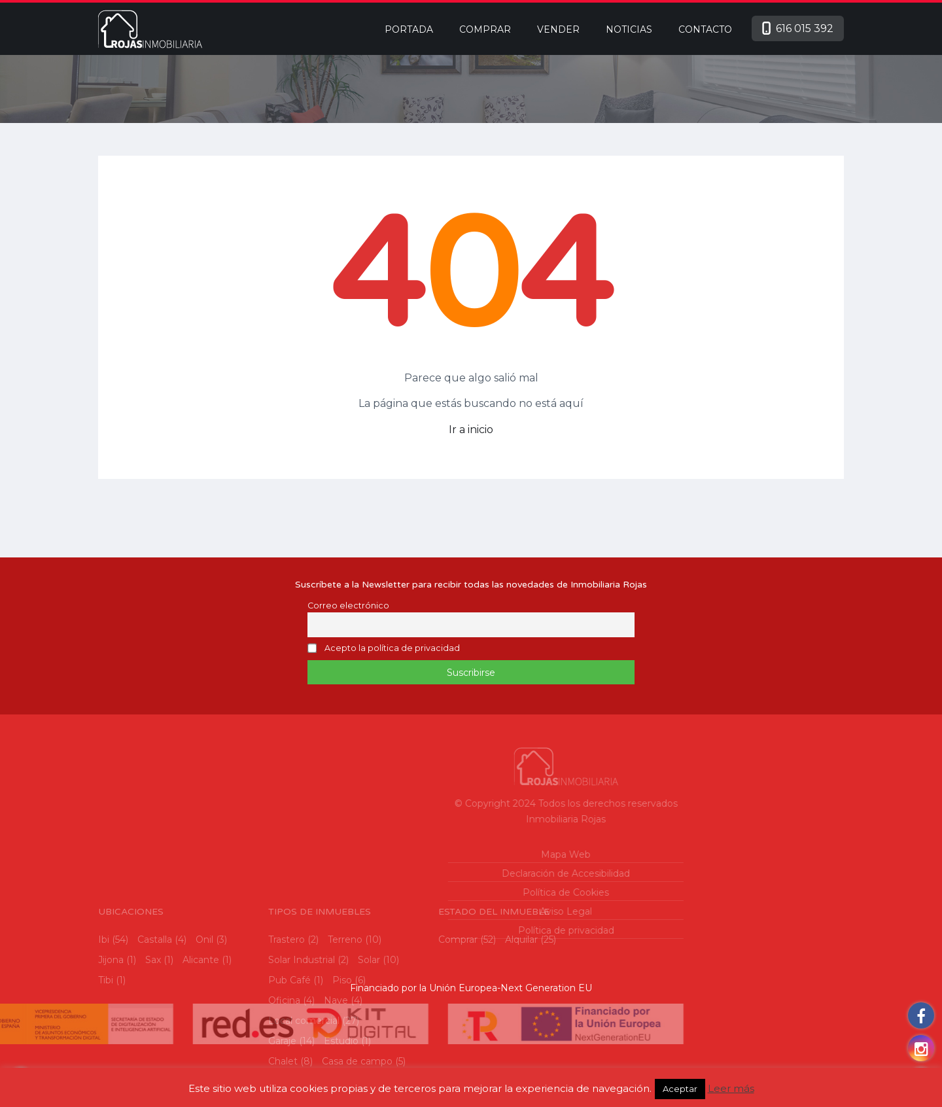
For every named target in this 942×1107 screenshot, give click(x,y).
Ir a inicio (471, 429)
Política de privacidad (484, 930)
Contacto (705, 29)
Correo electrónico (348, 605)
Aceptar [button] (680, 1088)
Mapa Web (484, 854)
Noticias (629, 29)
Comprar (485, 29)
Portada (409, 29)
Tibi (105, 1055)
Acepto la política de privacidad (392, 649)
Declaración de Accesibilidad (484, 873)
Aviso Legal (484, 911)
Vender (558, 29)
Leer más (731, 1088)
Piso (342, 1055)
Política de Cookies (484, 892)
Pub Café (289, 1055)
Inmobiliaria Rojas (484, 819)
